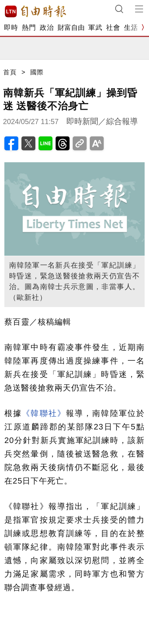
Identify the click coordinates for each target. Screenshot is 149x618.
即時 (11, 27)
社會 (113, 27)
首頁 (10, 72)
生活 (131, 27)
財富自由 (71, 27)
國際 (37, 72)
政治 (47, 27)
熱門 (29, 27)
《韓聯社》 (44, 413)
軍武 (95, 27)
